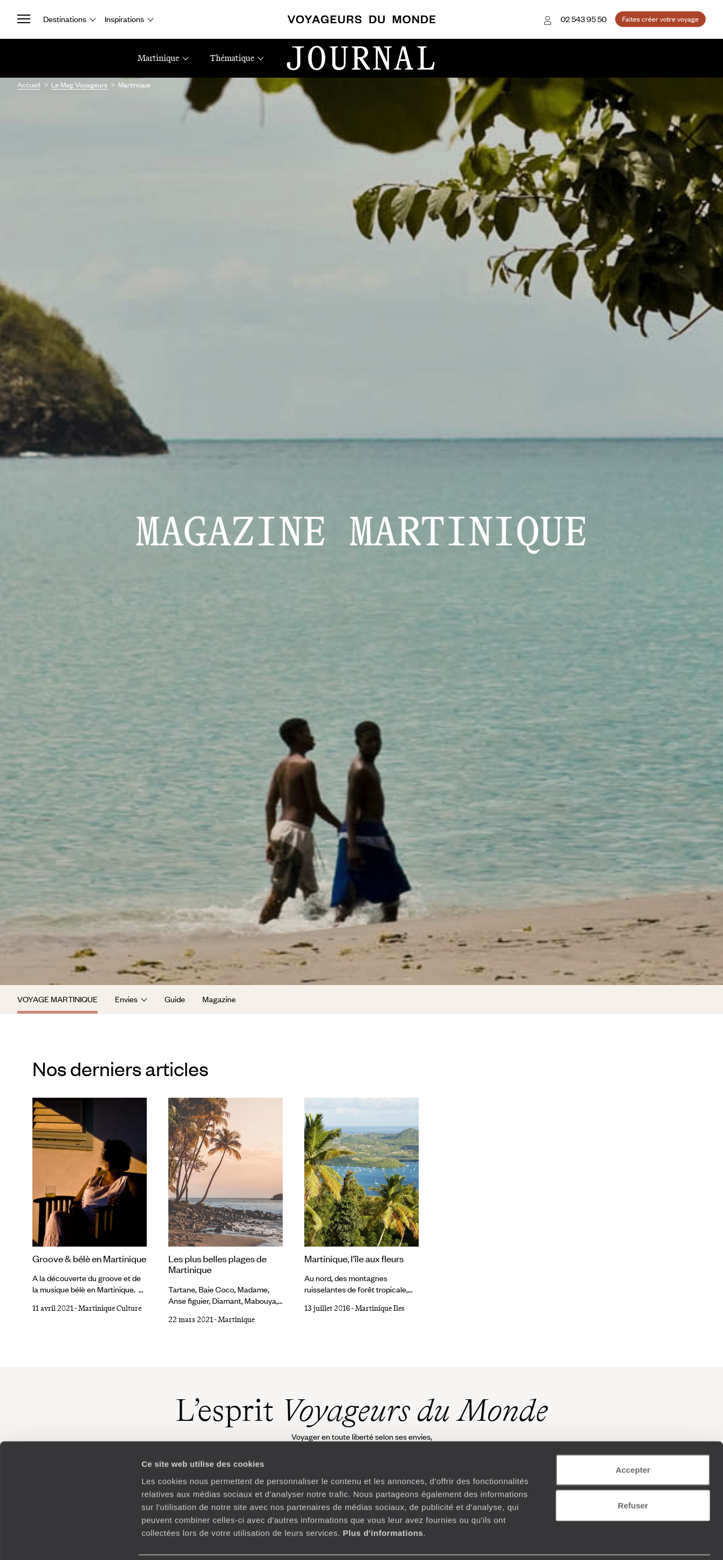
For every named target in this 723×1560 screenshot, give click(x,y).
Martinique (236, 1319)
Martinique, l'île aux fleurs (354, 1258)
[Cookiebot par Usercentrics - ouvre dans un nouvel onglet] (70, 1539)
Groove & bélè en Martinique (89, 1258)
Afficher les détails (594, 1538)
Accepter (633, 1432)
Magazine (219, 999)
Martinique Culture (109, 1308)
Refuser (633, 1468)
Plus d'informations (383, 1495)
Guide (175, 999)
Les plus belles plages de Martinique (217, 1264)
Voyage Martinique (57, 999)
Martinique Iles (380, 1308)
